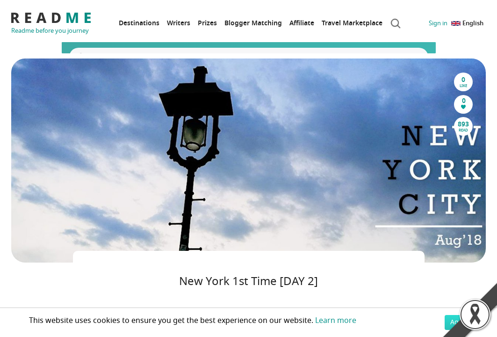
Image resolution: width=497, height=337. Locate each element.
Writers (178, 23)
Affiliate (301, 23)
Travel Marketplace (352, 23)
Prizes (207, 23)
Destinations (139, 23)
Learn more (335, 320)
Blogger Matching (253, 23)
